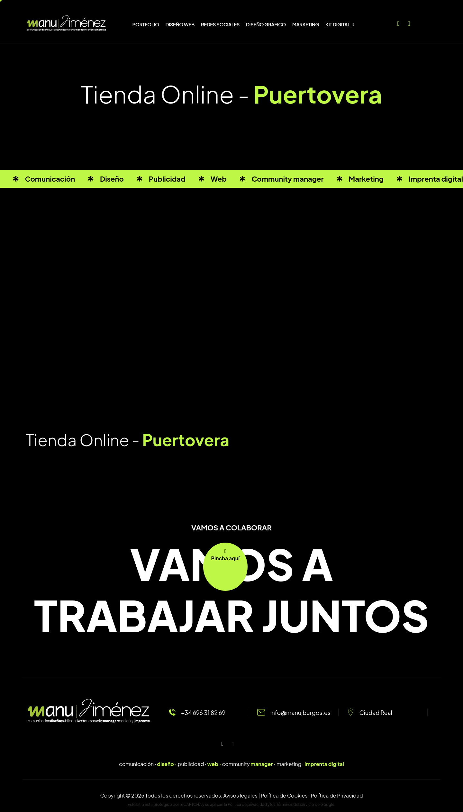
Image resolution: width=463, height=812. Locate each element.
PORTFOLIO (145, 24)
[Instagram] (409, 22)
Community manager (287, 178)
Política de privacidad (247, 804)
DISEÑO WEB (180, 24)
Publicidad (167, 178)
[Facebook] (398, 22)
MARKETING (305, 24)
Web (219, 178)
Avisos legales (240, 795)
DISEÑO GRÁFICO (266, 24)
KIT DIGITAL (339, 24)
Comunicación (50, 178)
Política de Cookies (284, 795)
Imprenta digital (436, 178)
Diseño (112, 178)
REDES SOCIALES (220, 24)
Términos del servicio (295, 804)
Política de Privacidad (337, 795)
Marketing (366, 178)
